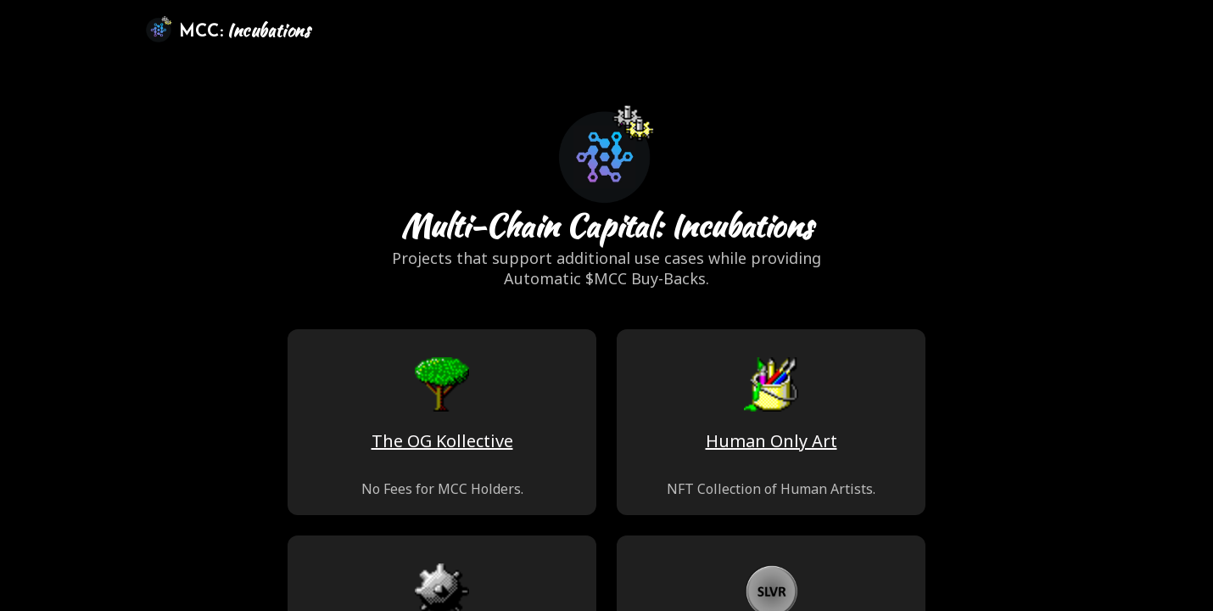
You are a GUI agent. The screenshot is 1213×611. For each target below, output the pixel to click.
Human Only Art (771, 440)
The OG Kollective (442, 440)
